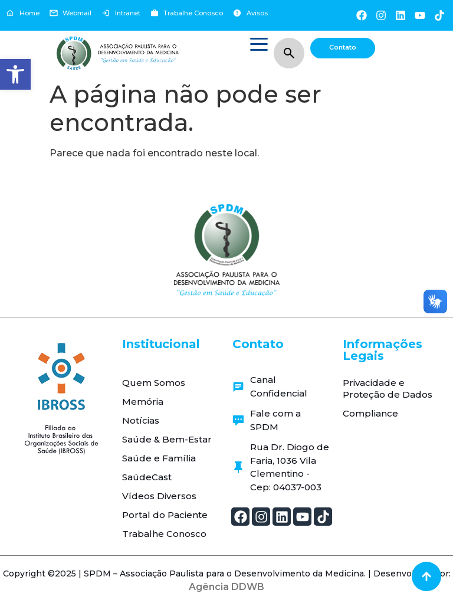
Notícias (140, 420)
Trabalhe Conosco (164, 533)
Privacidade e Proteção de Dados (387, 388)
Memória (142, 401)
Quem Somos (153, 382)
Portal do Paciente (165, 514)
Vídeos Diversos (159, 496)
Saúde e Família (159, 458)
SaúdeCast (147, 477)
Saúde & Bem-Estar (167, 439)
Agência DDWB (226, 586)
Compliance (370, 413)
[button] (15, 74)
